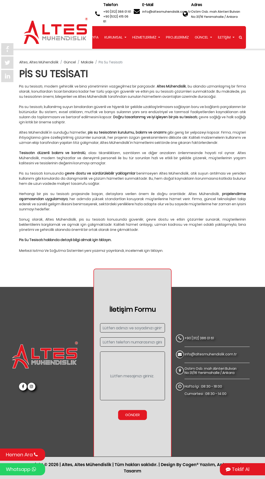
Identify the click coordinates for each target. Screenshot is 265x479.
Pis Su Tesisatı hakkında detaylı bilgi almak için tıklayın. (65, 240)
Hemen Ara (22, 454)
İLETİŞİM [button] (225, 36)
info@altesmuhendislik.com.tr (166, 11)
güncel (70, 62)
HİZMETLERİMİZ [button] (144, 36)
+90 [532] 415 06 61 (115, 19)
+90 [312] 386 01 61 (117, 11)
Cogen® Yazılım (199, 465)
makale (87, 62)
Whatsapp (21, 469)
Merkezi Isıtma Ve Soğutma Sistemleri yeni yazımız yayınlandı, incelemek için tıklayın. (91, 250)
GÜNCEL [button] (202, 36)
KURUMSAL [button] (113, 36)
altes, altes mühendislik (39, 62)
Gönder (132, 414)
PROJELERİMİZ (177, 36)
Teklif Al (237, 469)
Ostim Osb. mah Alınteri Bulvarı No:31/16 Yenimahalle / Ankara (215, 14)
